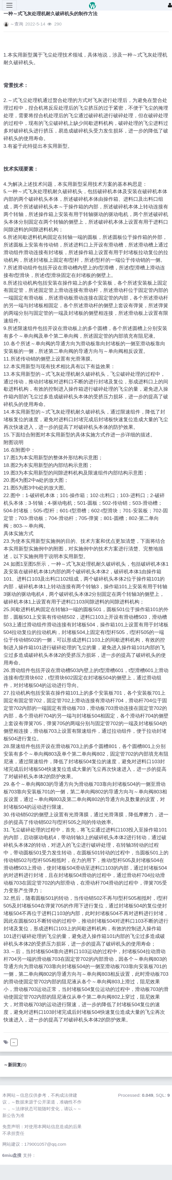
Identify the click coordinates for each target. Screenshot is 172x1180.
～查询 (16, 23)
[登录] (170, 5)
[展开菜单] (9, 5)
